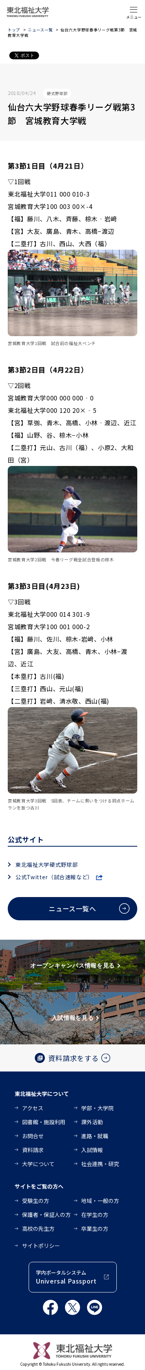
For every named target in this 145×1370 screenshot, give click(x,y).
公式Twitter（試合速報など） (54, 877)
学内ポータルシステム (66, 1276)
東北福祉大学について (42, 1093)
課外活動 (92, 1122)
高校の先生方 (38, 1228)
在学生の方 (94, 1214)
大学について (38, 1163)
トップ (14, 30)
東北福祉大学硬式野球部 (46, 864)
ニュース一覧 (40, 30)
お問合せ (33, 1136)
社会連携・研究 (100, 1163)
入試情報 (92, 1150)
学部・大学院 (97, 1108)
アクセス (32, 1108)
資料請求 (33, 1150)
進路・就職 (94, 1136)
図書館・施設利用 (43, 1122)
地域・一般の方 (100, 1200)
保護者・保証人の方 (46, 1214)
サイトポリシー (41, 1245)
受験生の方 (35, 1200)
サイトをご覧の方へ (39, 1186)
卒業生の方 (94, 1228)
